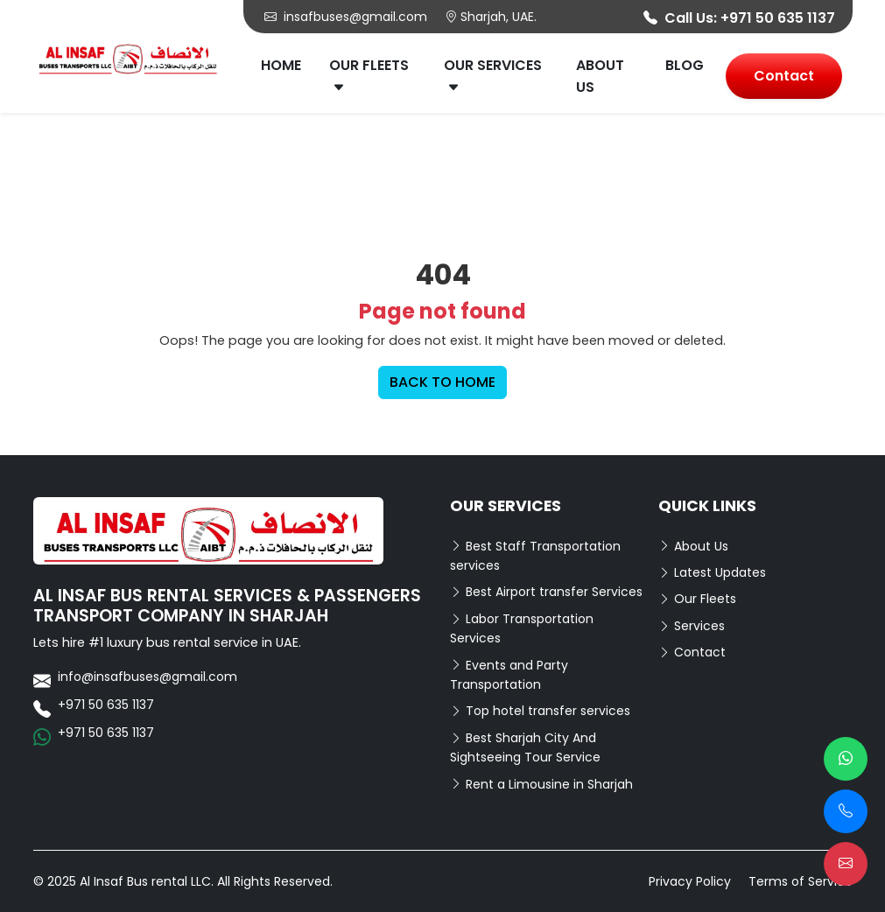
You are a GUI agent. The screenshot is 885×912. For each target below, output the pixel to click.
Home (281, 65)
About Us (600, 76)
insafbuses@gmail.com (346, 16)
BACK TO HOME (442, 382)
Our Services (493, 76)
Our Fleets (369, 76)
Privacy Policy (690, 881)
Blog (684, 65)
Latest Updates (712, 572)
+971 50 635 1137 (777, 18)
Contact (784, 76)
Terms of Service (800, 881)
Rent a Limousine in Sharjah (541, 784)
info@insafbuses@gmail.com (147, 676)
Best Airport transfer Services (546, 591)
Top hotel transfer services (540, 710)
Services (691, 626)
